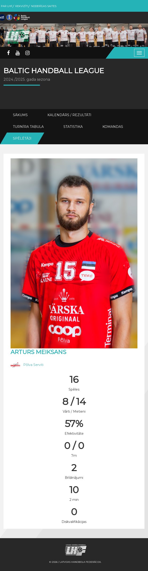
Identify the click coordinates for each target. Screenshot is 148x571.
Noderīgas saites (43, 6)
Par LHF (6, 6)
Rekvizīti (21, 6)
